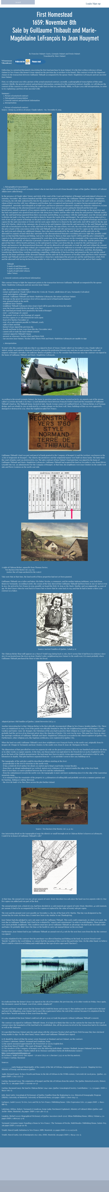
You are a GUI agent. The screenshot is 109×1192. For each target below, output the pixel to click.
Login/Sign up (93, 3)
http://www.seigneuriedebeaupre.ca (16, 1053)
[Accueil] (18, 2)
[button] (20, 62)
